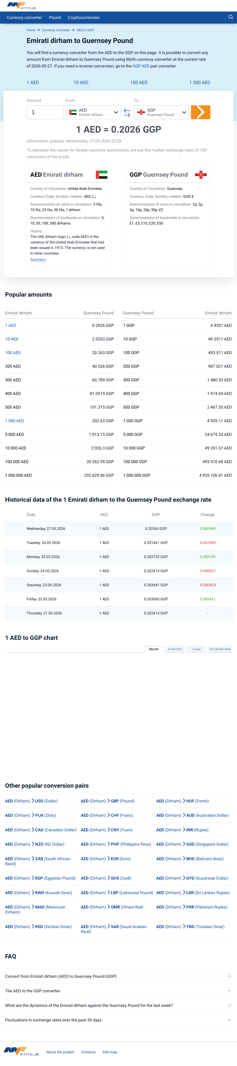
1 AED (33, 82)
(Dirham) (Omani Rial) (112, 907)
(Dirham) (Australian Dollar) (192, 815)
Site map (110, 1052)
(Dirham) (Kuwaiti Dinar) (38, 892)
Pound (55, 17)
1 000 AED (199, 82)
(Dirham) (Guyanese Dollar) (192, 878)
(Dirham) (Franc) (107, 815)
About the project (60, 1052)
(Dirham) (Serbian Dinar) (38, 926)
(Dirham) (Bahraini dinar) (190, 858)
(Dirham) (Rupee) (182, 829)
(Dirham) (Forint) (182, 801)
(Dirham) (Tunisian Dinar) (190, 926)
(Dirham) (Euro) (106, 858)
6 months (175, 649)
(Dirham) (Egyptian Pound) (40, 878)
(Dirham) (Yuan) (106, 829)
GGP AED (141, 66)
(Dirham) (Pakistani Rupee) (192, 907)
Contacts (88, 1052)
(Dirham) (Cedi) (106, 878)
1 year (196, 649)
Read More (38, 259)
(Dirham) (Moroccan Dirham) (35, 909)
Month (154, 649)
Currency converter (24, 17)
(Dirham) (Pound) (107, 801)
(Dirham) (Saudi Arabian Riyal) (114, 929)
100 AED (139, 82)
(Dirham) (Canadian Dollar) (40, 829)
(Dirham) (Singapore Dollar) (192, 844)
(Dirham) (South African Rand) (37, 861)
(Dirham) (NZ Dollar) (34, 844)
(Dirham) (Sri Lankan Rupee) (193, 892)
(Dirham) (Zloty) (30, 815)
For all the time (220, 649)
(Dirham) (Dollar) (31, 801)
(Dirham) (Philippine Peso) (116, 844)
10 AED (81, 82)
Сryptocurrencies (84, 17)
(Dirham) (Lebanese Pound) (117, 892)
